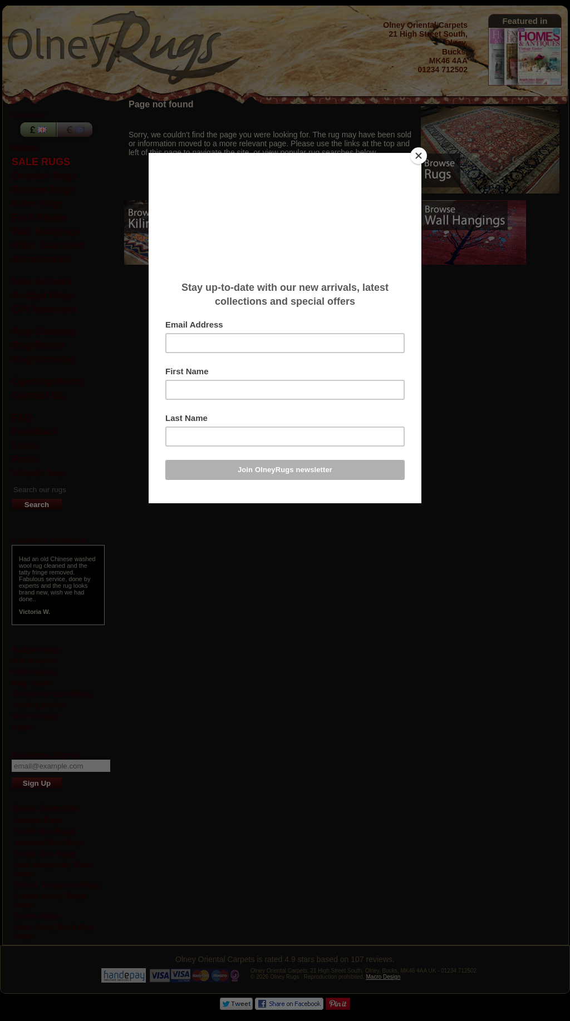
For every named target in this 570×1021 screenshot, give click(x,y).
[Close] (418, 155)
